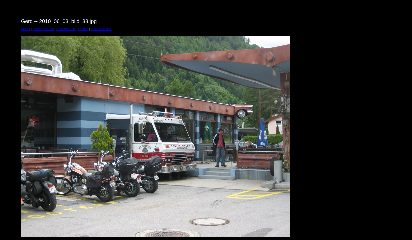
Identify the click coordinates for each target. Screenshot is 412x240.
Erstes (25, 29)
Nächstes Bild (65, 29)
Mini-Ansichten (101, 29)
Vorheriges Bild (43, 29)
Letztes (83, 29)
